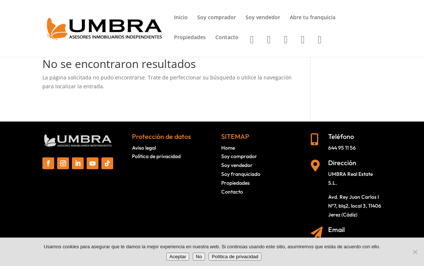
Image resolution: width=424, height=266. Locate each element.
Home (228, 147)
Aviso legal (144, 147)
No (199, 256)
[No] (414, 252)
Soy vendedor (263, 18)
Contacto (227, 38)
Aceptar (177, 256)
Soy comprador (216, 18)
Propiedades (190, 38)
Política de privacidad (156, 156)
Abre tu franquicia (313, 18)
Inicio (181, 18)
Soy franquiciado (240, 174)
